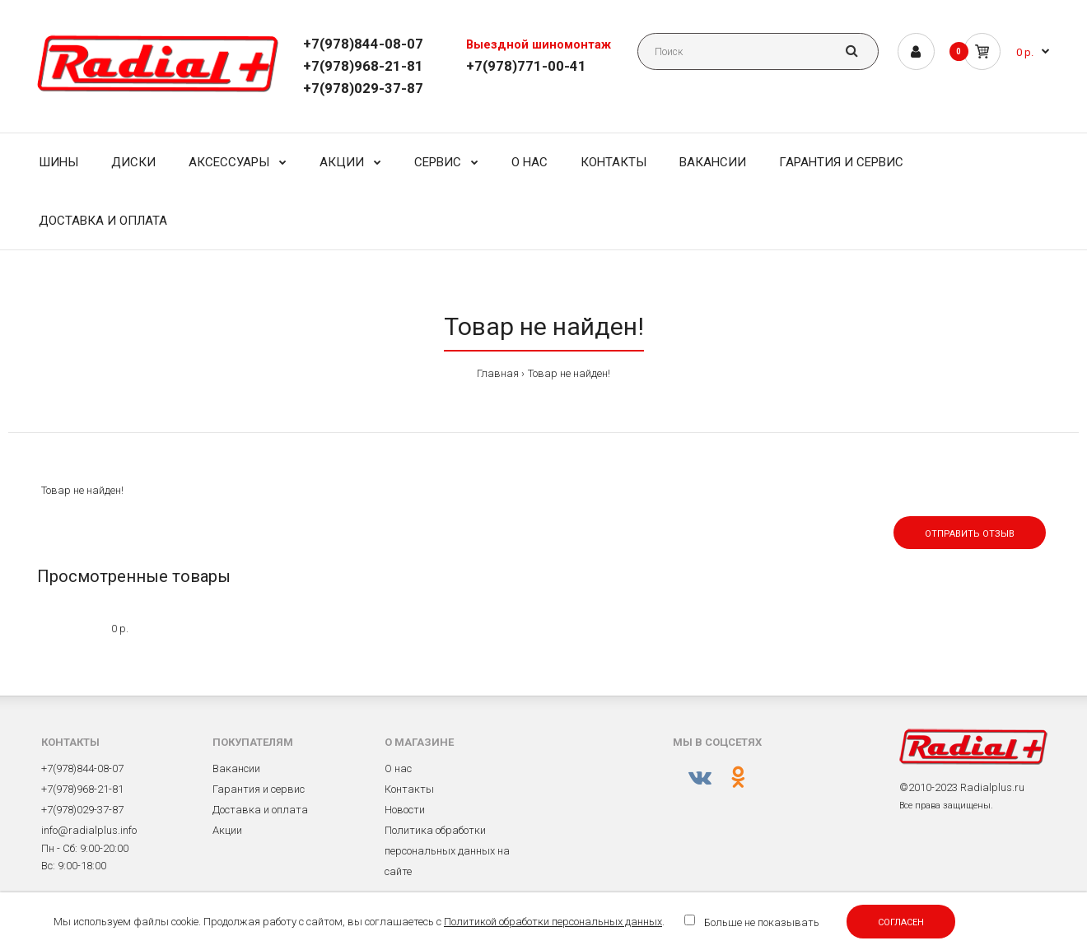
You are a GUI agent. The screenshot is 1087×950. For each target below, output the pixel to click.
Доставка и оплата (260, 809)
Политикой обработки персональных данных (553, 921)
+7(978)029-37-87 (363, 88)
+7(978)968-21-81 (363, 66)
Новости (405, 809)
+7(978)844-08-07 (363, 43)
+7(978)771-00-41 (526, 66)
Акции (227, 830)
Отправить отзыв (970, 534)
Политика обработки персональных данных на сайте (447, 851)
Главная (498, 373)
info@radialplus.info (89, 830)
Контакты (409, 789)
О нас (398, 768)
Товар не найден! (569, 373)
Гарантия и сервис (258, 789)
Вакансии (236, 768)
